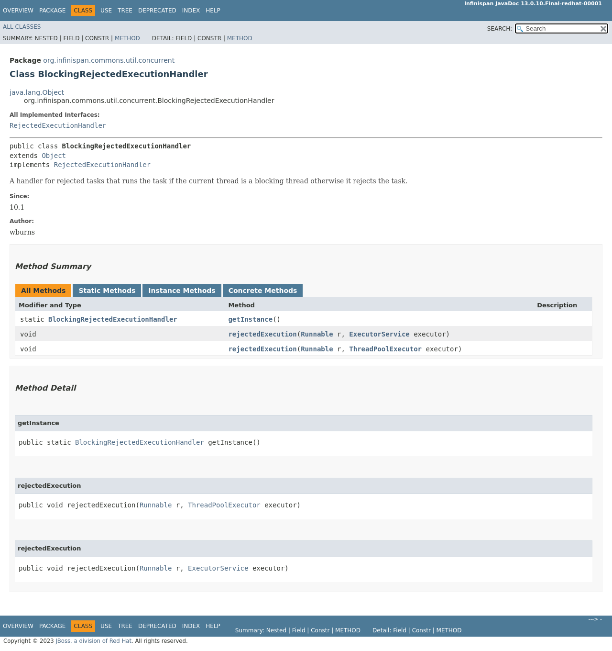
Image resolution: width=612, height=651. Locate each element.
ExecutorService (379, 334)
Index (191, 10)
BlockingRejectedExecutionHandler (112, 319)
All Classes (22, 26)
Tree (125, 10)
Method (127, 38)
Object (54, 155)
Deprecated (157, 10)
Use (106, 10)
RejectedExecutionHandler (58, 125)
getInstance (250, 319)
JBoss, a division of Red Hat (93, 641)
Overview (18, 10)
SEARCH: (500, 28)
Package (52, 10)
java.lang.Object (37, 92)
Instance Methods (181, 290)
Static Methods (106, 290)
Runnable (317, 334)
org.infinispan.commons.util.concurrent (109, 60)
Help (213, 10)
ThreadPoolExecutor (385, 349)
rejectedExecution (262, 334)
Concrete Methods (263, 290)
